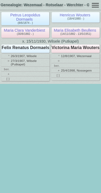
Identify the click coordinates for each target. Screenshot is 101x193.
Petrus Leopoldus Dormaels (25, 17)
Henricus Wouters (75, 15)
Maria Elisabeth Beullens (75, 30)
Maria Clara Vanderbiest (24, 30)
